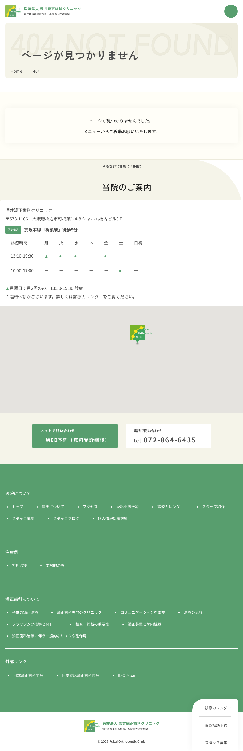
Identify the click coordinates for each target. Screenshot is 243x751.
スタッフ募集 (216, 742)
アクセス (90, 506)
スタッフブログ (66, 518)
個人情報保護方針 (113, 518)
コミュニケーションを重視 (142, 612)
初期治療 (19, 565)
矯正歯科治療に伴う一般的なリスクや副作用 (49, 635)
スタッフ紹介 (213, 506)
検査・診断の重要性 (92, 624)
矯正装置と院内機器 (144, 624)
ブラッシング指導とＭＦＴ (34, 624)
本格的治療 (55, 565)
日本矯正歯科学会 (28, 675)
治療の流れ (193, 612)
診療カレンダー (218, 707)
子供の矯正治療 (25, 612)
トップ (17, 506)
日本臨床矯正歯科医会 (80, 675)
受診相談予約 (216, 725)
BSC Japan (127, 675)
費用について (53, 506)
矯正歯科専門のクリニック (79, 612)
